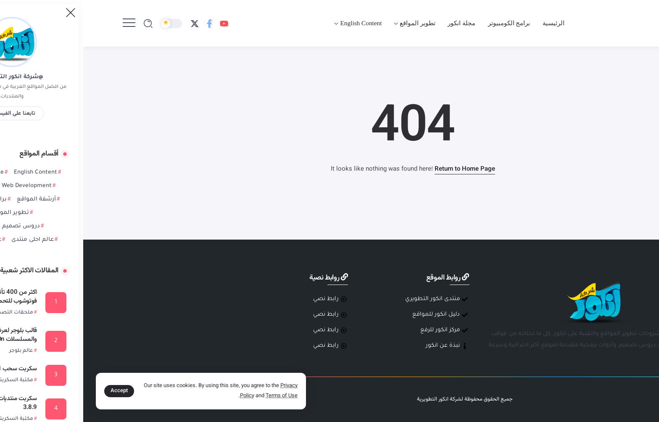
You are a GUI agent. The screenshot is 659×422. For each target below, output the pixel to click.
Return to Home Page (381, 169)
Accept (36, 391)
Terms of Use (198, 396)
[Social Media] (141, 23)
